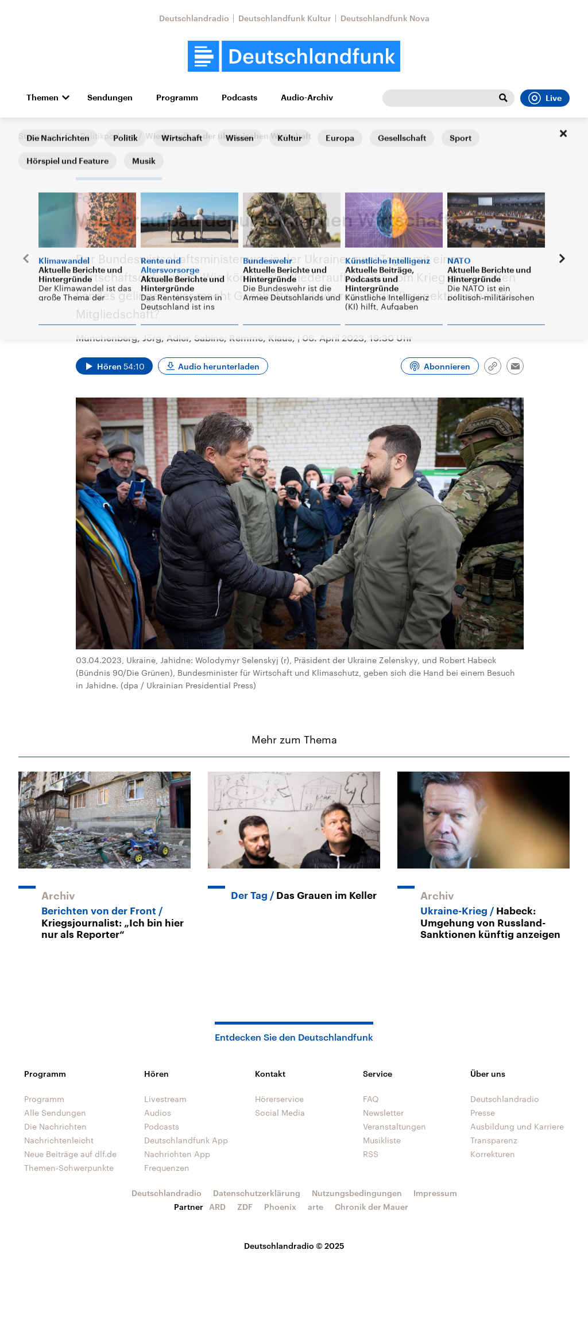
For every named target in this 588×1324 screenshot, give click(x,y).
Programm (177, 98)
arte (315, 1207)
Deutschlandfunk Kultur (284, 18)
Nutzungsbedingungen (357, 1193)
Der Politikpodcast (100, 136)
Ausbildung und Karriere (517, 1126)
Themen (42, 98)
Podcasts (239, 98)
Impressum (435, 1193)
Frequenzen (166, 1168)
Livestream (165, 1099)
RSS (370, 1154)
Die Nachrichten (55, 1126)
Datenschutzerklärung (256, 1193)
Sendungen (110, 98)
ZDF (245, 1207)
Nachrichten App (177, 1154)
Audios (157, 1112)
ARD (217, 1207)
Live (545, 98)
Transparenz (493, 1140)
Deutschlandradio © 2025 (294, 1246)
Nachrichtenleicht (59, 1140)
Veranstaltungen (394, 1126)
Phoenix (280, 1207)
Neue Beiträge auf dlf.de (70, 1154)
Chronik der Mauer (371, 1207)
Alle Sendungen (55, 1112)
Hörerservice (279, 1099)
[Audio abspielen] (114, 366)
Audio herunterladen (219, 366)
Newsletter (383, 1112)
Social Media (280, 1112)
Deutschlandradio (194, 18)
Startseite (36, 136)
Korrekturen (492, 1154)
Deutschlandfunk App (186, 1140)
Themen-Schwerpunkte (69, 1168)
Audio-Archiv (307, 98)
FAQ (371, 1099)
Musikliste (382, 1140)
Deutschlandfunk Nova (385, 18)
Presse (482, 1112)
